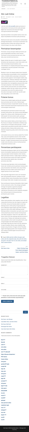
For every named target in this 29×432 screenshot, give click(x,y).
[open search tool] (21, 3)
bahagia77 (3, 410)
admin (3, 16)
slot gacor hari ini (10, 240)
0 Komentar (4, 18)
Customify (14, 429)
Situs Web (3, 289)
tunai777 (3, 395)
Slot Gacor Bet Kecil (6, 324)
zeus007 (3, 398)
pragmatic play (12, 239)
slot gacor (3, 240)
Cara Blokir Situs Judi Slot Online (9, 321)
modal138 (3, 366)
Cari (25, 312)
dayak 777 (3, 414)
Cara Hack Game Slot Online (8, 329)
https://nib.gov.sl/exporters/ (8, 354)
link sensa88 (12, 26)
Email (3, 283)
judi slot (6, 239)
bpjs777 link (4, 385)
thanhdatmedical (10, 1)
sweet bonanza (8, 242)
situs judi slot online (22, 239)
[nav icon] (25, 3)
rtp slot (3, 393)
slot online (18, 240)
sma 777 (3, 407)
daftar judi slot (10, 237)
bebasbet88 (4, 390)
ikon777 (3, 339)
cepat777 (3, 376)
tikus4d (3, 342)
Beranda (3, 8)
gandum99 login (5, 364)
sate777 (3, 344)
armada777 (4, 381)
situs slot (3, 371)
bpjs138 (3, 378)
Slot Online (18, 16)
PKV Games (4, 356)
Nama (3, 277)
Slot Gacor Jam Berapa (6, 319)
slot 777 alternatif (5, 352)
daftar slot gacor (18, 237)
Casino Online (4, 359)
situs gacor (4, 388)
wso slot (3, 412)
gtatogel (3, 400)
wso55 (2, 417)
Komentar (4, 265)
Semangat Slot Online (6, 326)
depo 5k (3, 368)
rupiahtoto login (5, 405)
